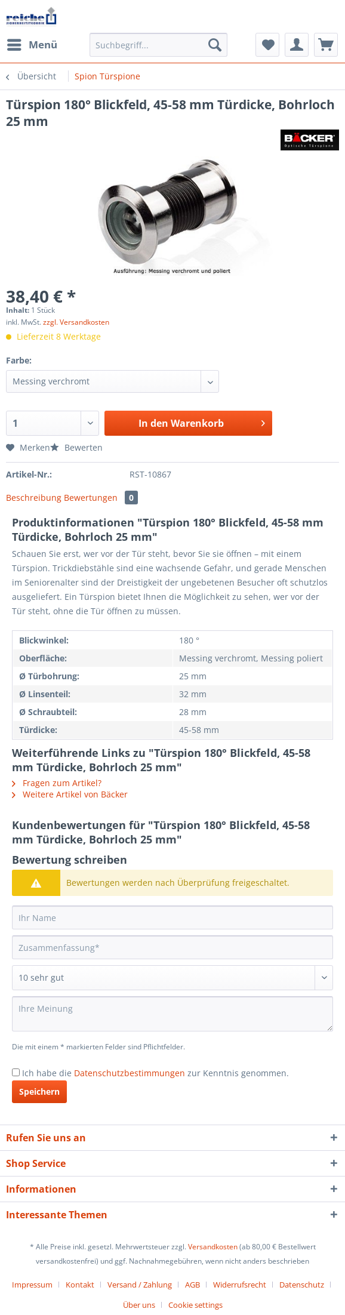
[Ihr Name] (172, 917)
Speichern (39, 1091)
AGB (192, 1284)
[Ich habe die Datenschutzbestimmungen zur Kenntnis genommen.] (16, 1072)
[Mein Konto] (297, 45)
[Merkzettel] (267, 45)
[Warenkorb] (326, 45)
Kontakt (80, 1284)
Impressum (32, 1284)
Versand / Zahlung (139, 1284)
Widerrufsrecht (239, 1284)
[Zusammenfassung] (172, 947)
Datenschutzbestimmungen (129, 1073)
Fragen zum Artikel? (56, 783)
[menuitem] (31, 45)
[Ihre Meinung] (172, 1013)
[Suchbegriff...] (158, 45)
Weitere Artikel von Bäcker (70, 794)
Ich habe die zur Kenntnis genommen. (155, 1073)
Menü (32, 43)
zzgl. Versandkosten (76, 322)
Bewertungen (101, 497)
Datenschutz (301, 1284)
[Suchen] (214, 45)
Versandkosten (213, 1247)
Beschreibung (33, 497)
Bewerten (76, 447)
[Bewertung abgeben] (172, 977)
